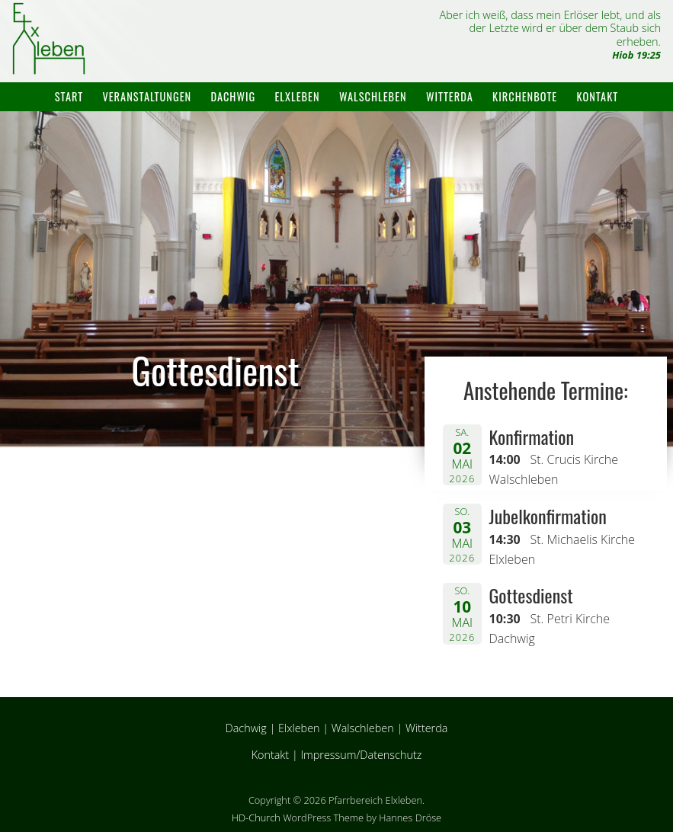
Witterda (449, 96)
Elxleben (297, 96)
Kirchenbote (524, 96)
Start (69, 96)
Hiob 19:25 (636, 55)
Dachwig (232, 96)
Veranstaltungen (146, 96)
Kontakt (598, 96)
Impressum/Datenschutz (360, 754)
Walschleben (373, 96)
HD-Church (256, 817)
